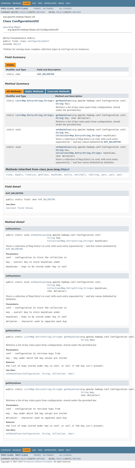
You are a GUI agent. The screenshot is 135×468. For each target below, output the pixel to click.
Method (41, 12)
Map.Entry (28, 100)
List (18, 100)
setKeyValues (63, 129)
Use (34, 3)
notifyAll (80, 174)
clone (9, 174)
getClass (43, 174)
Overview (6, 3)
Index (61, 3)
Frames (37, 8)
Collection (62, 135)
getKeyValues (63, 100)
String (39, 100)
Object (17, 44)
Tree (40, 3)
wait (104, 174)
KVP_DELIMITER (45, 74)
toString (94, 174)
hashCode (56, 174)
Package (17, 3)
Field (22, 12)
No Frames (48, 8)
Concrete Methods (58, 91)
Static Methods (34, 91)
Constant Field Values (19, 208)
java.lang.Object (12, 27)
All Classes (65, 8)
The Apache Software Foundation (38, 462)
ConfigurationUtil (38, 41)
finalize (30, 174)
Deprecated (50, 3)
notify (68, 174)
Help (68, 3)
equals (19, 174)
